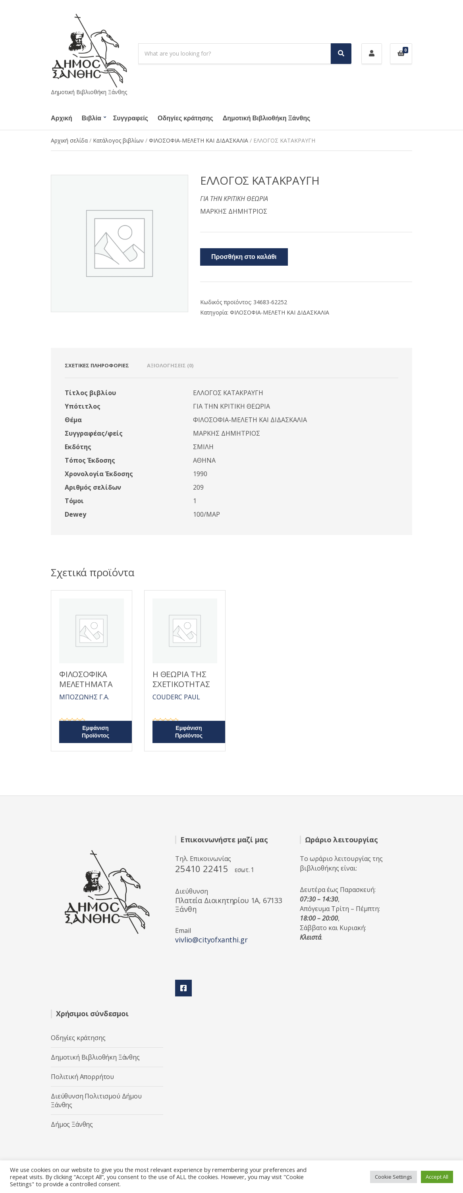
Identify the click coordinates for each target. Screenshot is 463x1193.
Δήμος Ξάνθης (72, 1124)
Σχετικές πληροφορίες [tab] (97, 365)
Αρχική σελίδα (69, 140)
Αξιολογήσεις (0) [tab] (170, 365)
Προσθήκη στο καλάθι (244, 257)
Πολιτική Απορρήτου (82, 1076)
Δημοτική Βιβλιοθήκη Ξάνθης (266, 118)
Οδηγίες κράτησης (185, 118)
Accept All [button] (437, 1176)
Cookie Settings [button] (393, 1176)
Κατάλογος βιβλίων (118, 140)
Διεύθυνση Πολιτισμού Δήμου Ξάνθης (96, 1100)
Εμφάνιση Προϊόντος (95, 731)
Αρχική (61, 118)
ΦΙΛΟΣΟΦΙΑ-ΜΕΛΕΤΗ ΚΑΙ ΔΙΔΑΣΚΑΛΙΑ (198, 140)
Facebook (183, 988)
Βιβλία (91, 118)
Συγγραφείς (130, 118)
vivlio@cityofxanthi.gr (211, 939)
